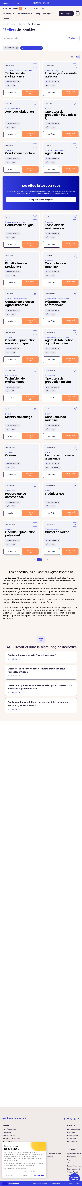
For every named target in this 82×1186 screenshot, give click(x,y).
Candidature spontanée (34, 8)
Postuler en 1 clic (30, 92)
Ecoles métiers (72, 1135)
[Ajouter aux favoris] (35, 66)
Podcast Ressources (74, 1166)
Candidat (6, 3)
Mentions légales (55, 1183)
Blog (38, 14)
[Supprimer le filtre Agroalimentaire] (17, 48)
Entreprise (15, 3)
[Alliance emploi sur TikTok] (78, 1118)
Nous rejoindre (8, 14)
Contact (6, 19)
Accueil (5, 24)
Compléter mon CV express (41, 199)
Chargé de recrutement (29, 1157)
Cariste (5, 1160)
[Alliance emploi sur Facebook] (64, 1118)
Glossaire (70, 1163)
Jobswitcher (71, 1138)
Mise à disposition (73, 1129)
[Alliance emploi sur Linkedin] (71, 1118)
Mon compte (66, 13)
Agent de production (10, 1154)
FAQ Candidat (7, 1141)
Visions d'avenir (72, 1172)
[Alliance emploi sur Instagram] (75, 1118)
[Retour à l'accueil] (41, 3)
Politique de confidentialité (40, 1183)
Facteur (23, 1154)
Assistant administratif (10, 1157)
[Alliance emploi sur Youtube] (68, 1118)
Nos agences (48, 14)
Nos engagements (74, 1169)
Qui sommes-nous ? (25, 14)
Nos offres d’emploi (12, 8)
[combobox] (33, 38)
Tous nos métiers (47, 1157)
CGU (64, 1183)
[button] (5, 1183)
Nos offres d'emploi (18, 24)
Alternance (71, 1132)
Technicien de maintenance (51, 1154)
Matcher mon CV (9, 1135)
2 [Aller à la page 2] (43, 560)
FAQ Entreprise (72, 1141)
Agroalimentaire (34, 24)
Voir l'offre (12, 93)
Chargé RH (24, 1160)
